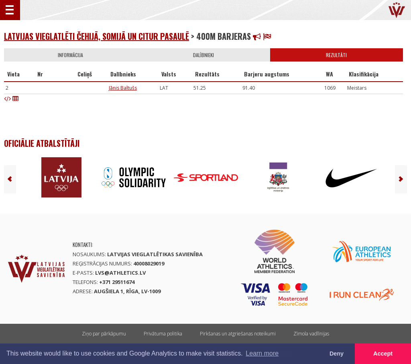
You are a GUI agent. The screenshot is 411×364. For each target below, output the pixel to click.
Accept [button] (383, 353)
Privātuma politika (163, 333)
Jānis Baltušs (123, 87)
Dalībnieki (203, 54)
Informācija (70, 54)
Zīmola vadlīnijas (311, 333)
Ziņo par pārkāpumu (104, 333)
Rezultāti (336, 54)
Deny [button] (337, 353)
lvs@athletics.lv (120, 272)
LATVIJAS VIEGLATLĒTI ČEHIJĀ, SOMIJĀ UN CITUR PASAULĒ (96, 36)
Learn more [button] (262, 353)
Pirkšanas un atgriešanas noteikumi (238, 333)
